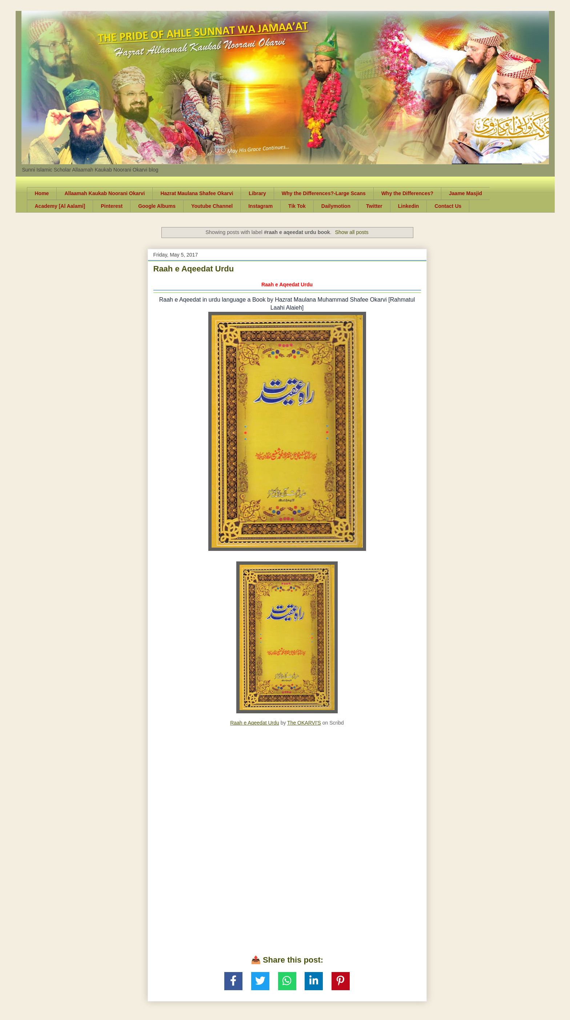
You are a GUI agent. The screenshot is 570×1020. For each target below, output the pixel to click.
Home (42, 193)
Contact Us (447, 206)
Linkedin (408, 206)
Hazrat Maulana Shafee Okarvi (196, 193)
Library (257, 193)
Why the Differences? (407, 193)
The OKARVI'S (304, 723)
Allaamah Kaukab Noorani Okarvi (104, 193)
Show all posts (351, 232)
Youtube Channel (212, 206)
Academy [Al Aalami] (60, 206)
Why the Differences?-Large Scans (324, 193)
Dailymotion (335, 206)
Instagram (260, 206)
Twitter (374, 206)
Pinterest (112, 206)
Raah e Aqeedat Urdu (193, 268)
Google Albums (157, 206)
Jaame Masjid (465, 193)
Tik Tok (297, 206)
